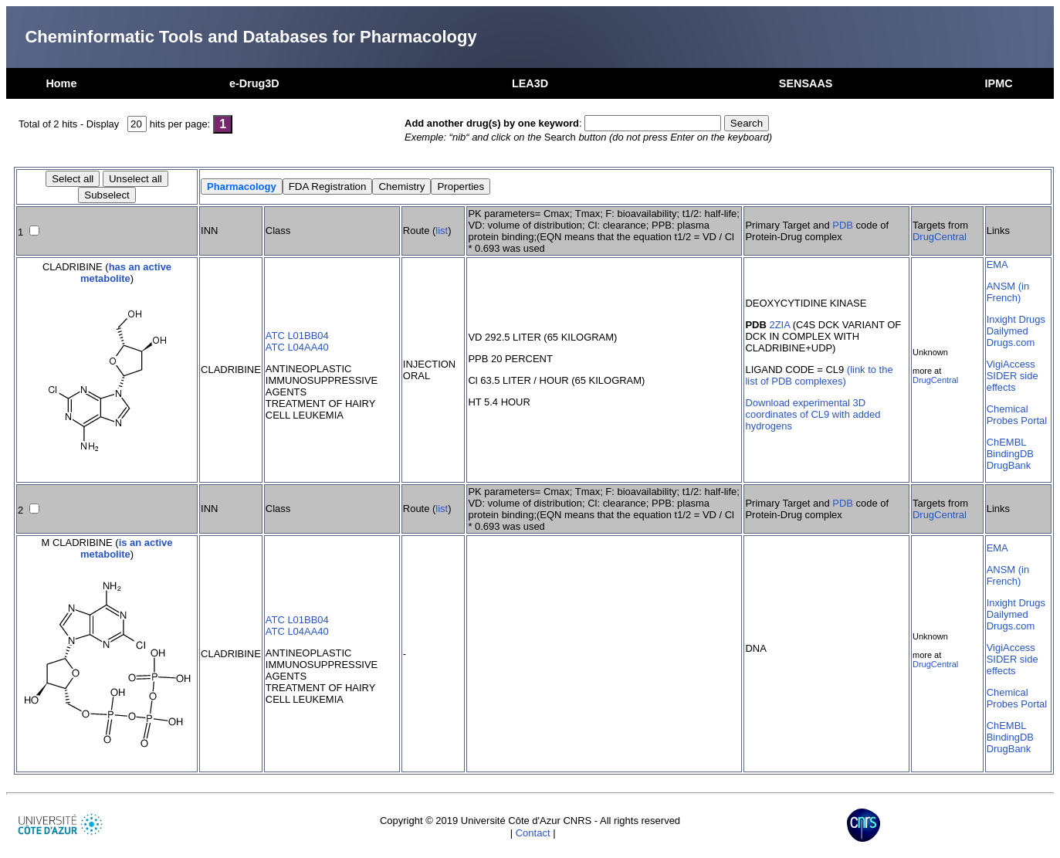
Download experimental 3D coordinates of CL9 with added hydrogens (812, 414)
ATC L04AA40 (297, 347)
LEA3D (530, 83)
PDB (842, 225)
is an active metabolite (126, 548)
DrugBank (1009, 465)
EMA (997, 264)
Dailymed (1007, 331)
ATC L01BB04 (297, 335)
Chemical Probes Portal (1017, 414)
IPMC (999, 83)
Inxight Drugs (1016, 319)
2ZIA (779, 325)
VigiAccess (1011, 364)
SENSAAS (806, 83)
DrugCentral (940, 236)
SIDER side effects (1012, 381)
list (441, 230)
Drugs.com (1011, 342)
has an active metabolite (125, 272)
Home (61, 83)
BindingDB (1010, 454)
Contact (533, 833)
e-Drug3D (254, 83)
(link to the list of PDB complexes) (818, 375)
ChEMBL (1007, 442)
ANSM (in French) (1008, 292)
